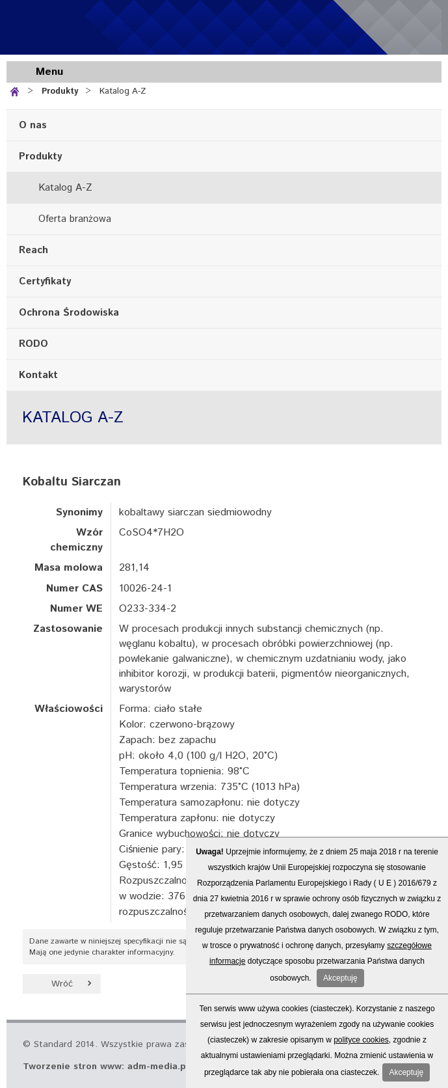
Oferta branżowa (74, 219)
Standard (85, 27)
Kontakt (38, 375)
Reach (33, 250)
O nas (33, 125)
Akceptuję (340, 978)
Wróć (62, 983)
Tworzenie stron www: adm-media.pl (106, 1066)
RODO (33, 344)
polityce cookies (361, 1039)
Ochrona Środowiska (69, 313)
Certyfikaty (45, 281)
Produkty (60, 91)
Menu (49, 71)
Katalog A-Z (122, 91)
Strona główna (17, 90)
